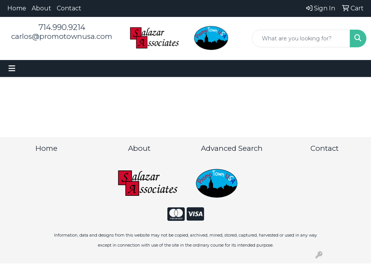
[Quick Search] (301, 38)
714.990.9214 (62, 27)
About (41, 8)
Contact (69, 8)
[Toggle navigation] (12, 68)
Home (16, 8)
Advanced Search (232, 148)
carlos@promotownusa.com (61, 36)
